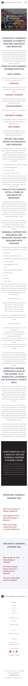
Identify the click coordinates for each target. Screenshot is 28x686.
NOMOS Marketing (14, 675)
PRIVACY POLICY (17, 677)
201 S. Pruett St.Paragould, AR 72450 (14, 643)
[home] (11, 2)
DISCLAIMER (8, 677)
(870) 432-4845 (14, 624)
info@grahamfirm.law (14, 633)
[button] (26, 2)
